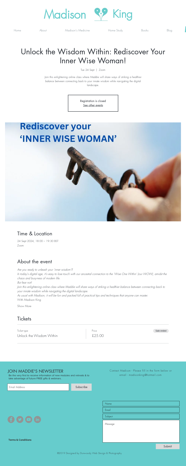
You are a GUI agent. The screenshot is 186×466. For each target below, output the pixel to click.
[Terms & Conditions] (20, 440)
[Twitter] (19, 419)
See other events (93, 105)
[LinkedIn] (37, 419)
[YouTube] (28, 419)
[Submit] (168, 446)
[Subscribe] (81, 387)
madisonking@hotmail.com (145, 375)
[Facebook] (11, 419)
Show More (24, 306)
